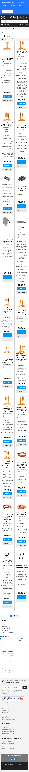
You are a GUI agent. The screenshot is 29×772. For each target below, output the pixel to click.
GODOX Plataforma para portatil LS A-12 (22, 230)
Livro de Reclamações (8, 746)
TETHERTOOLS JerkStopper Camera (7, 241)
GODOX (5, 630)
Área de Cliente (6, 726)
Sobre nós (5, 708)
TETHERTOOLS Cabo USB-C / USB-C (22, 52)
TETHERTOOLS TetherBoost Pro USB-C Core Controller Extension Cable (7, 127)
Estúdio (7, 32)
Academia (5, 712)
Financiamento (6, 717)
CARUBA (5, 626)
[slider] (22, 639)
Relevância (23, 39)
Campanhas (20, 28)
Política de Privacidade (8, 743)
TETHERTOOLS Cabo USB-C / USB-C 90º (7, 59)
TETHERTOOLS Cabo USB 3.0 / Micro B (22, 514)
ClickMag (4, 716)
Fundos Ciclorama (8, 651)
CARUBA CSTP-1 (7, 185)
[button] (5, 39)
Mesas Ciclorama (7, 655)
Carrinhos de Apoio (8, 670)
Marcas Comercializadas (8, 719)
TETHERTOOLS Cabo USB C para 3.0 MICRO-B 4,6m (7, 409)
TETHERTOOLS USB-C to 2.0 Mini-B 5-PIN (22, 312)
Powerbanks (6, 672)
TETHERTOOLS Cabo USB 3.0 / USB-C (22, 127)
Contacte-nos (6, 710)
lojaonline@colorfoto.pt (16, 755)
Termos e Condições (7, 741)
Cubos (5, 657)
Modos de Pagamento (8, 731)
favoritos (7, 100)
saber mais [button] (5, 7)
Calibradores (6, 665)
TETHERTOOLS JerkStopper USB (22, 188)
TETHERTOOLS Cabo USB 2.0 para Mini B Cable (7, 310)
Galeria (4, 714)
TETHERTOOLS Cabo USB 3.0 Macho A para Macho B (22, 464)
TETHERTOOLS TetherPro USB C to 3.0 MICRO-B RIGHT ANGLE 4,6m (22, 357)
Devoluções (5, 735)
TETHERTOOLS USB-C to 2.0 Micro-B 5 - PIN (7, 360)
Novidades (13, 28)
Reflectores (6, 660)
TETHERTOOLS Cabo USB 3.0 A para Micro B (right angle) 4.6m (7, 463)
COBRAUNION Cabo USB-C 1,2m (7, 562)
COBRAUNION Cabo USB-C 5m (22, 566)
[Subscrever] (25, 687)
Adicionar (7, 96)
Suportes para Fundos (9, 653)
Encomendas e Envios (8, 733)
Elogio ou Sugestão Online (9, 748)
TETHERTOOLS (7, 632)
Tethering (6, 663)
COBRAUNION (6, 628)
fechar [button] (7, 11)
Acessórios (6, 659)
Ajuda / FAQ (5, 727)
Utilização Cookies (7, 745)
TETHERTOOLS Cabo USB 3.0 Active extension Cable (7, 518)
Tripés (5, 668)
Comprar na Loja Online (8, 729)
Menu (7, 28)
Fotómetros (6, 666)
